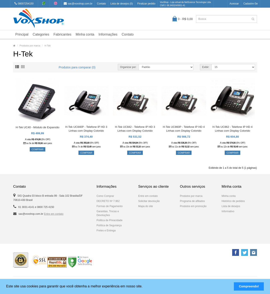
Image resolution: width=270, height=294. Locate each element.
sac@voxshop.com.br (78, 3)
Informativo (228, 211)
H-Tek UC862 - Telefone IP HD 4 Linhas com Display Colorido (232, 128)
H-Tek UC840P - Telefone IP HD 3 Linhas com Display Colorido (86, 128)
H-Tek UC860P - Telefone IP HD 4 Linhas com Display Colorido (184, 128)
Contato (101, 3)
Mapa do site (145, 206)
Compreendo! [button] (249, 286)
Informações (108, 34)
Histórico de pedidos (233, 201)
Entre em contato (53, 213)
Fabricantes (62, 34)
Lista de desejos (231, 206)
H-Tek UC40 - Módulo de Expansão (37, 127)
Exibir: (205, 67)
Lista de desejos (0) (122, 3)
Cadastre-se (250, 3)
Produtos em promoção (193, 206)
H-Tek (47, 45)
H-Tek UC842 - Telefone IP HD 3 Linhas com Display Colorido (135, 128)
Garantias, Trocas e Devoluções (108, 213)
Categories (41, 34)
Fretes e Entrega (106, 230)
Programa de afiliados (192, 201)
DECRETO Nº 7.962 (108, 201)
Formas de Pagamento (110, 206)
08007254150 (24, 3)
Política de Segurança (109, 225)
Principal (21, 34)
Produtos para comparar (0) (77, 67)
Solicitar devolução (149, 201)
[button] (144, 286)
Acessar (234, 3)
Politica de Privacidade (109, 220)
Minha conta (85, 34)
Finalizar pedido (146, 3)
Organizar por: (128, 67)
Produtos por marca (30, 45)
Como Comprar (105, 196)
